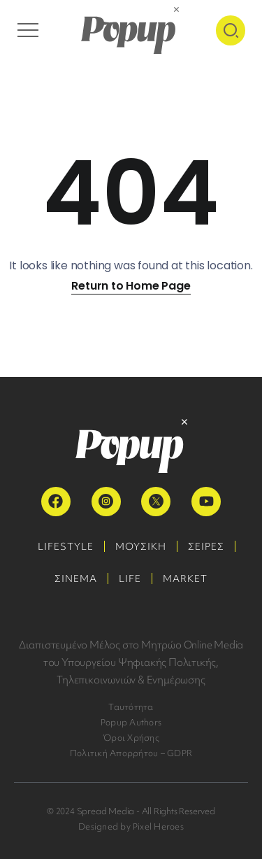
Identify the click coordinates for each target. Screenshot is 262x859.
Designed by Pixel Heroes (131, 826)
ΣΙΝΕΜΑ (75, 578)
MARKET (185, 578)
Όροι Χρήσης (131, 738)
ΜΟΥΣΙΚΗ (140, 546)
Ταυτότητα (130, 707)
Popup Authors (131, 722)
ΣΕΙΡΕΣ (206, 546)
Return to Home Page (130, 286)
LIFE (130, 578)
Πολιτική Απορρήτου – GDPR (131, 753)
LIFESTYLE (66, 546)
